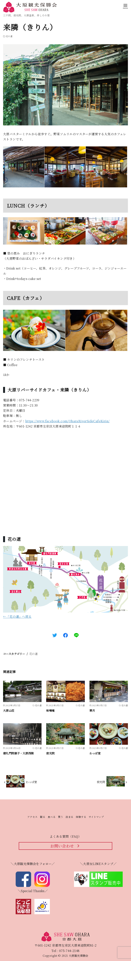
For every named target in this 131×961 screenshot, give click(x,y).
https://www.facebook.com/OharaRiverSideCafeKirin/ (67, 421)
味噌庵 (50, 710)
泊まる (69, 817)
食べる (51, 817)
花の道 (33, 654)
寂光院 (50, 753)
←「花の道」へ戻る (17, 616)
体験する (81, 817)
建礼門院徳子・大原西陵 (18, 753)
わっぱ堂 (95, 753)
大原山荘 (8, 710)
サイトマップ (96, 817)
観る (42, 817)
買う (60, 817)
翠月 (92, 710)
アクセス (32, 817)
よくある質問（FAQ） (65, 836)
